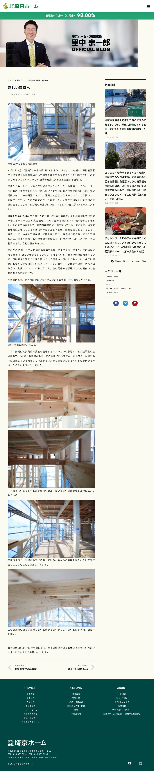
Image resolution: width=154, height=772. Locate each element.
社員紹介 (110, 281)
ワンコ (109, 285)
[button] (148, 6)
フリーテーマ (30, 82)
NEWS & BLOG (122, 703)
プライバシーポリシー (122, 711)
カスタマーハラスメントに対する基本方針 (122, 715)
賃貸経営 (76, 695)
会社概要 (122, 695)
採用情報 (122, 707)
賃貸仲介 (30, 699)
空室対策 (76, 699)
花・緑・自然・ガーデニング (119, 289)
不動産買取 (31, 707)
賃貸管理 (30, 695)
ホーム (10, 82)
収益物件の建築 (31, 715)
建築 (76, 711)
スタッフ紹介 (122, 699)
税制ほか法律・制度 (76, 707)
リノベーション (31, 711)
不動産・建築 (112, 277)
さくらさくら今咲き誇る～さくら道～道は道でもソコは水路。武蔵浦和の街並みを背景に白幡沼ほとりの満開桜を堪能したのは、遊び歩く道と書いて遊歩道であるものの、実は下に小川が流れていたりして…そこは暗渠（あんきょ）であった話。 (125, 187)
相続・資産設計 (31, 719)
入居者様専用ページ (30, 723)
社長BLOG (19, 82)
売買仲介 (30, 703)
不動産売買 (76, 715)
